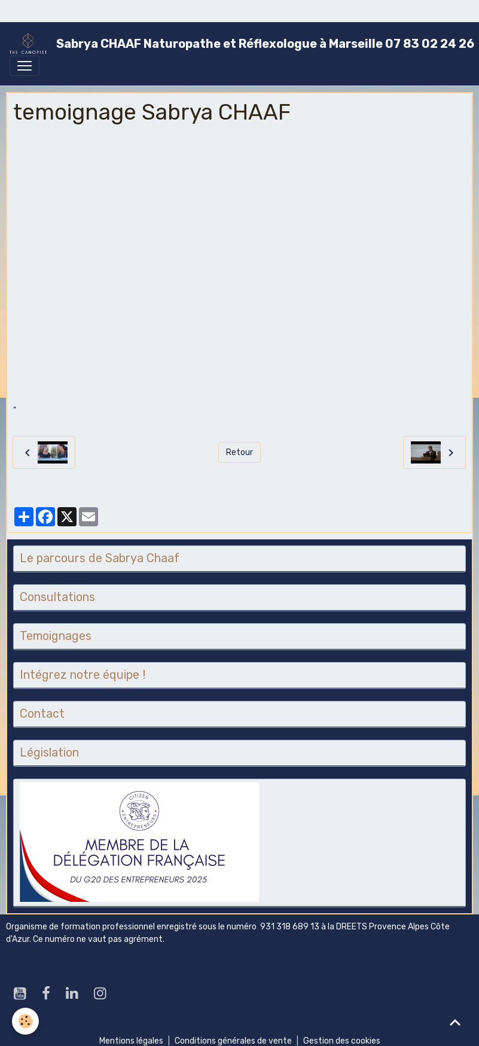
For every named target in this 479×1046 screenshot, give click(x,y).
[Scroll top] (455, 1022)
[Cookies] (25, 1021)
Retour (239, 452)
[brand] (235, 44)
